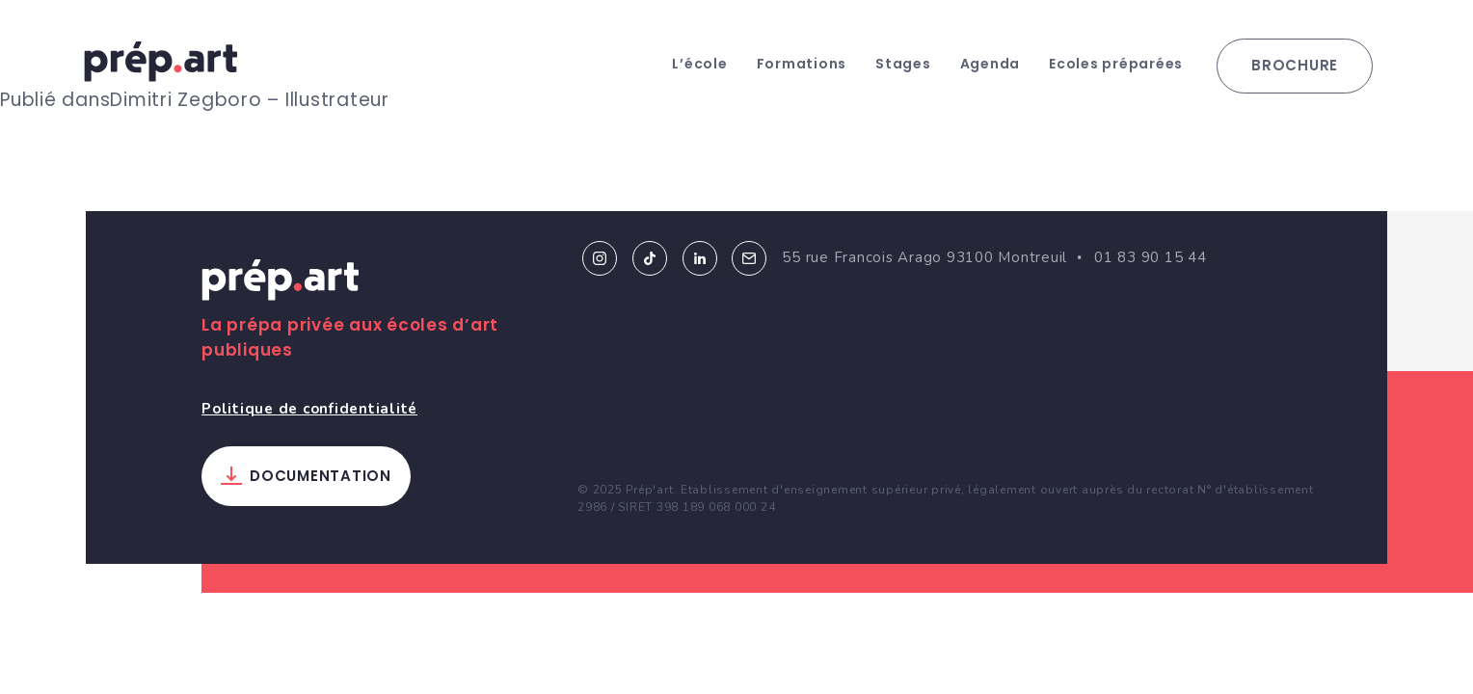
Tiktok (649, 258)
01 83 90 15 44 (1150, 257)
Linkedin (699, 258)
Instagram (599, 258)
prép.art (161, 62)
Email (749, 258)
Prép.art (280, 283)
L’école (699, 63)
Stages (903, 63)
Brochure (1294, 65)
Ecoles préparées (1116, 63)
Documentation (320, 476)
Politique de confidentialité (309, 408)
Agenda (990, 63)
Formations (802, 63)
